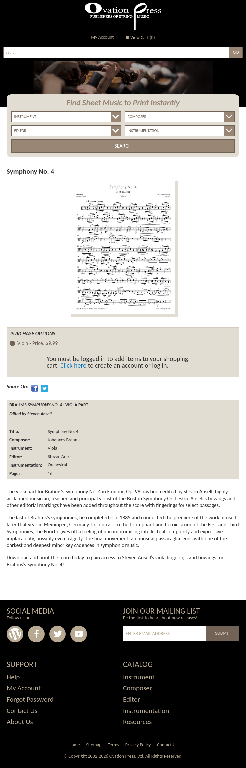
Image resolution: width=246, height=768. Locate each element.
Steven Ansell (60, 457)
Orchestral (57, 465)
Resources (137, 721)
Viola (52, 448)
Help (13, 677)
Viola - (37, 343)
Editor (131, 699)
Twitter (57, 634)
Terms (113, 745)
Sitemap (93, 745)
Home (74, 745)
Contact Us (22, 710)
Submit (222, 633)
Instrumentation (146, 710)
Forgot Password (30, 699)
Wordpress (15, 634)
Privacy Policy (138, 745)
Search (122, 146)
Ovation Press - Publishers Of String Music (123, 16)
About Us (20, 721)
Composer (137, 688)
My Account (102, 37)
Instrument (139, 677)
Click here (73, 365)
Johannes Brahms (63, 440)
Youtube (78, 634)
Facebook (36, 634)
